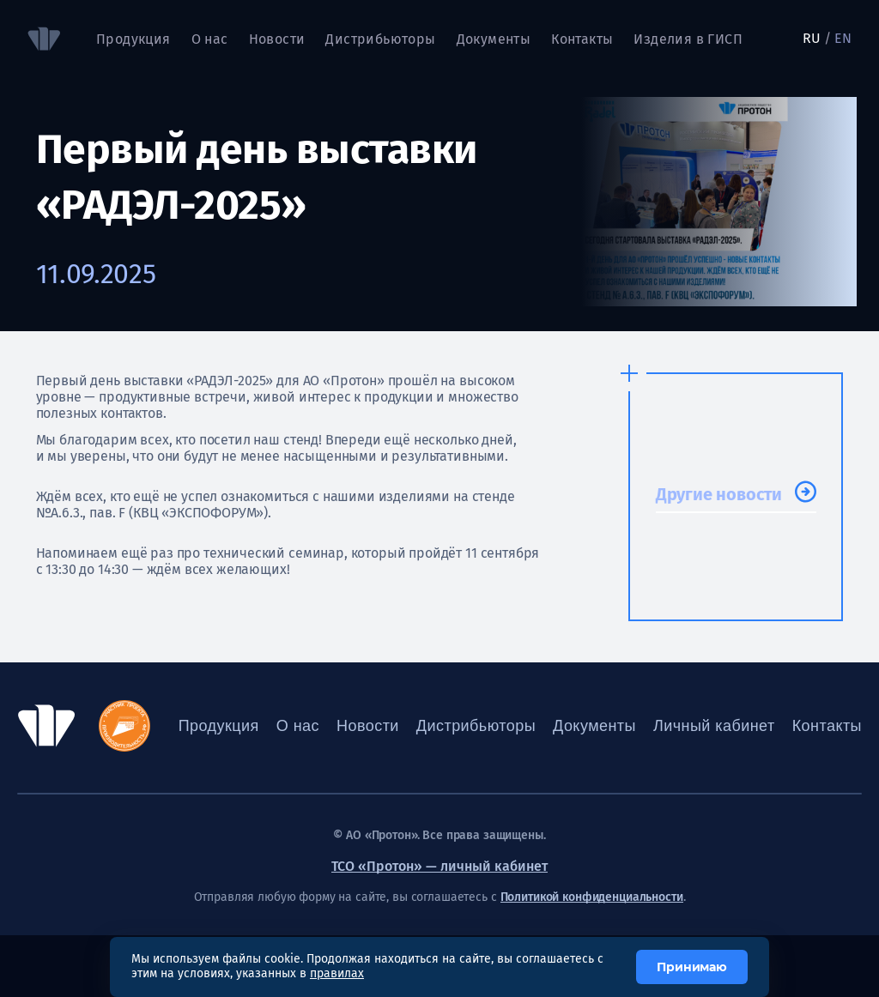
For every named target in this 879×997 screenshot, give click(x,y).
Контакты (582, 39)
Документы (494, 39)
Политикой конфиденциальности (591, 897)
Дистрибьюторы (380, 39)
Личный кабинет (714, 725)
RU (812, 38)
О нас (209, 39)
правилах (337, 973)
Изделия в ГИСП (688, 39)
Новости (277, 39)
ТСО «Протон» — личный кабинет (439, 866)
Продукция (133, 39)
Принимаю (692, 967)
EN (843, 38)
